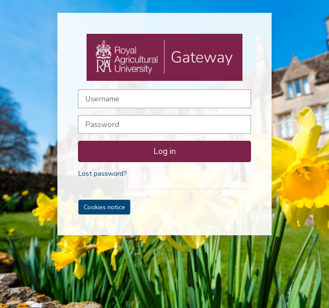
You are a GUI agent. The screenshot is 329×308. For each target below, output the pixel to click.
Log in (164, 151)
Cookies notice (104, 207)
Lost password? (102, 173)
